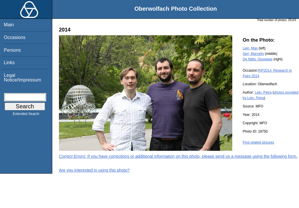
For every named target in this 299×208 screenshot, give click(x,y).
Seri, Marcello (253, 54)
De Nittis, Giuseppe (257, 59)
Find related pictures (258, 142)
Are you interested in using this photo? (94, 170)
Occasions (14, 37)
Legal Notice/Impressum (22, 77)
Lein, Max (250, 48)
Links (9, 62)
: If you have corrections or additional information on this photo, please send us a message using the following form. (178, 156)
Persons (12, 50)
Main (9, 24)
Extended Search (26, 115)
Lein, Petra (263, 92)
